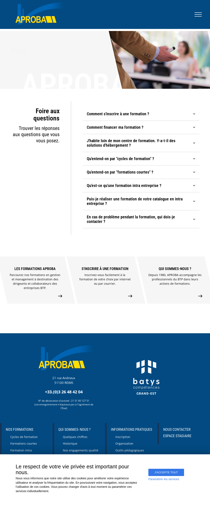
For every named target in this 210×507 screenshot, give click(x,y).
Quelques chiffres (75, 437)
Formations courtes (23, 443)
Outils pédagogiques (129, 450)
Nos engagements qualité (80, 450)
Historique (70, 443)
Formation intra (21, 450)
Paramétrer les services (163, 479)
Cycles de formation (24, 437)
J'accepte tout (166, 472)
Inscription (122, 437)
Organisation (124, 443)
